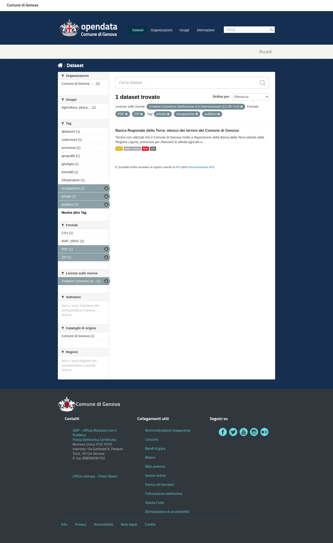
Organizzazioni (161, 30)
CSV (119, 148)
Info (64, 524)
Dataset (137, 30)
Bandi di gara (155, 448)
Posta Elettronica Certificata (94, 439)
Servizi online (155, 475)
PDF (145, 148)
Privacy (80, 524)
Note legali (129, 524)
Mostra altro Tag (74, 212)
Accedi (265, 51)
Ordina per (221, 96)
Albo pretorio (155, 466)
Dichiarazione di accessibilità (167, 511)
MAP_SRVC (132, 148)
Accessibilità (103, 524)
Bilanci (150, 457)
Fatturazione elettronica (163, 493)
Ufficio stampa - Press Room (95, 476)
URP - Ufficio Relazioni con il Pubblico (95, 432)
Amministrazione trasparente (168, 430)
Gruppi (184, 30)
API (178, 167)
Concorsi (151, 439)
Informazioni (205, 30)
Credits (150, 524)
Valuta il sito (154, 502)
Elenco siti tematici (159, 484)
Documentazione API (200, 167)
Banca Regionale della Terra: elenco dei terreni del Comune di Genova (177, 130)
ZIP (153, 148)
